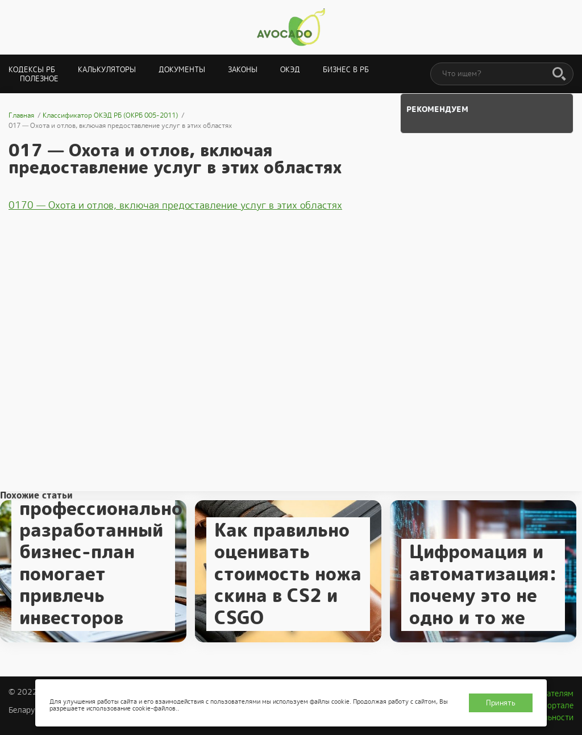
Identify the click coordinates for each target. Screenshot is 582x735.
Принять (501, 702)
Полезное (39, 78)
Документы (182, 69)
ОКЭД (290, 69)
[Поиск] (559, 74)
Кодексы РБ (32, 69)
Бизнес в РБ (346, 69)
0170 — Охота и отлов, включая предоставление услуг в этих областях (175, 205)
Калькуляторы (107, 69)
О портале (554, 705)
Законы (242, 69)
